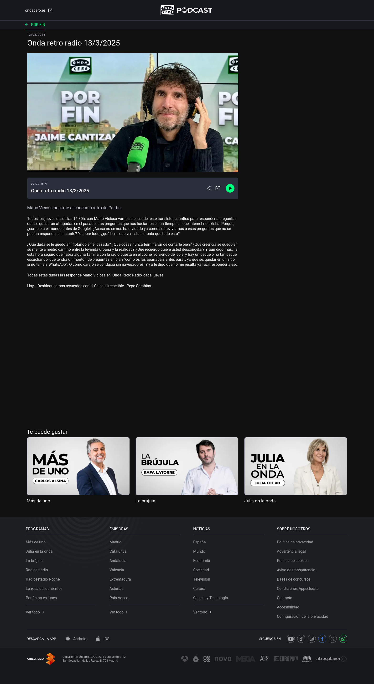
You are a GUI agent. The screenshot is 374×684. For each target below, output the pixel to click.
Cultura (200, 587)
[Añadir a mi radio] (217, 189)
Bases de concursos (295, 578)
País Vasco (119, 597)
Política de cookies (293, 559)
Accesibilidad (289, 606)
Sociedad (202, 569)
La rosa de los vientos (45, 587)
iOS (102, 639)
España (200, 541)
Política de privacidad (296, 541)
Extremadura (121, 578)
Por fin (34, 25)
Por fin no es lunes (42, 597)
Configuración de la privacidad (303, 615)
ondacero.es (38, 10)
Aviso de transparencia (297, 569)
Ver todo (36, 611)
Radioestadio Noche (44, 578)
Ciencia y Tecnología (211, 597)
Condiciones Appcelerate (298, 587)
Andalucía (118, 559)
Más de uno (38, 501)
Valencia (117, 569)
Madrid (116, 541)
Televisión (202, 578)
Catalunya (119, 550)
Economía (202, 559)
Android (76, 639)
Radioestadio (38, 569)
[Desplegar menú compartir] (208, 189)
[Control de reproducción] (230, 188)
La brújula (145, 501)
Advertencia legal (292, 550)
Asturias (117, 587)
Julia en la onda (260, 501)
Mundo (200, 550)
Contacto (285, 597)
